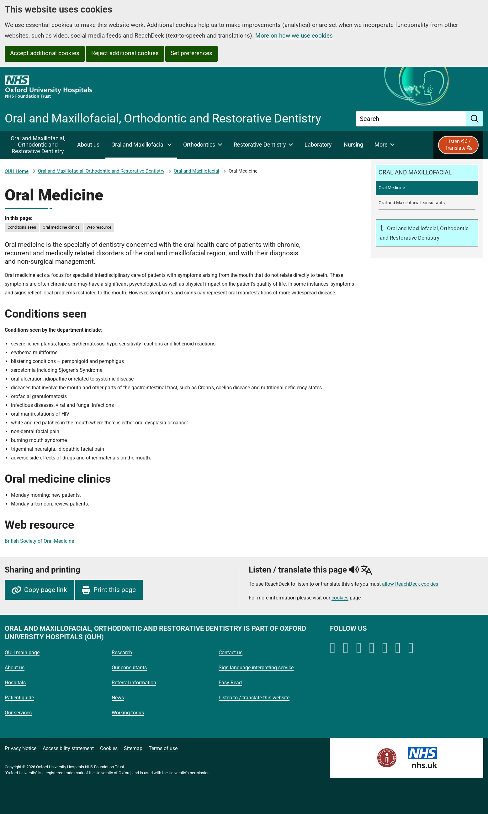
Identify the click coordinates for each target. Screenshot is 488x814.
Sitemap (133, 748)
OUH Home (17, 171)
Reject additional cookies (125, 53)
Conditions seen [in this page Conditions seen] (22, 227)
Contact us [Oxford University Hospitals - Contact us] (230, 653)
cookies (340, 598)
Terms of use (163, 748)
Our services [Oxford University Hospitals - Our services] (18, 713)
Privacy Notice (20, 748)
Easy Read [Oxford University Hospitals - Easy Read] (230, 683)
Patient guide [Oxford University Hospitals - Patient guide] (19, 698)
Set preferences (191, 53)
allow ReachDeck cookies (410, 584)
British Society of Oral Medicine (39, 541)
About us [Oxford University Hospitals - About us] (14, 668)
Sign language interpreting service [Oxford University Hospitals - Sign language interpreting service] (256, 668)
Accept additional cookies (44, 53)
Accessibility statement (68, 748)
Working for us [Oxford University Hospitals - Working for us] (128, 713)
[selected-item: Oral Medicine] (427, 188)
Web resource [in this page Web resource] (99, 227)
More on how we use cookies (294, 35)
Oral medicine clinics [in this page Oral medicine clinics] (61, 227)
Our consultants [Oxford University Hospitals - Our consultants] (129, 668)
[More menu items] (384, 145)
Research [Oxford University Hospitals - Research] (122, 653)
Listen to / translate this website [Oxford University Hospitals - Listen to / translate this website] (254, 698)
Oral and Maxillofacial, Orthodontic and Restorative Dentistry (101, 171)
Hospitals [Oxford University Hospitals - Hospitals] (15, 683)
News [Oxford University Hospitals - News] (118, 698)
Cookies (109, 748)
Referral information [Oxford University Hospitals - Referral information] (134, 683)
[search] (474, 119)
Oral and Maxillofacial (196, 171)
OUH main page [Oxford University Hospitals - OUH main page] (22, 653)
